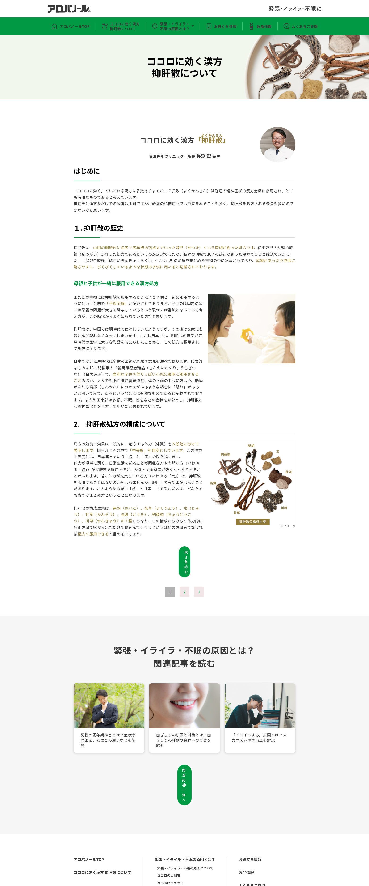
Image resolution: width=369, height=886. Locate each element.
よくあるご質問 (310, 26)
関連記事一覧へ (184, 759)
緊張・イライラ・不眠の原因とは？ (174, 26)
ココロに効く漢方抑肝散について (121, 26)
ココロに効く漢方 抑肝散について (104, 833)
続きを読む (184, 553)
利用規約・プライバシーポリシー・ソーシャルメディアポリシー (122, 879)
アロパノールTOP (69, 26)
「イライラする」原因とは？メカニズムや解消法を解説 (258, 724)
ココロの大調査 (172, 836)
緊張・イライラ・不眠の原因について (190, 829)
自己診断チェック (174, 843)
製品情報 (267, 26)
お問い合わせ (185, 879)
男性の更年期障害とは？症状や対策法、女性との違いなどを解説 (107, 724)
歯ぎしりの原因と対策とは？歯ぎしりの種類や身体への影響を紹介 (182, 724)
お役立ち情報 (226, 26)
